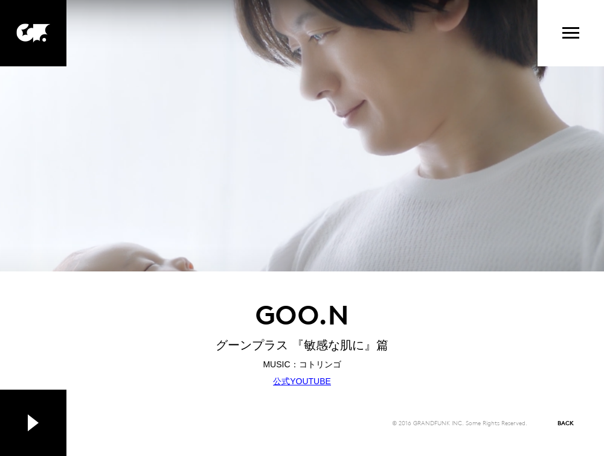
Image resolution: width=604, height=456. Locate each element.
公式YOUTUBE (302, 381)
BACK (565, 422)
